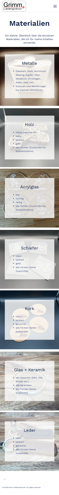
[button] (55, 6)
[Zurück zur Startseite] (14, 6)
